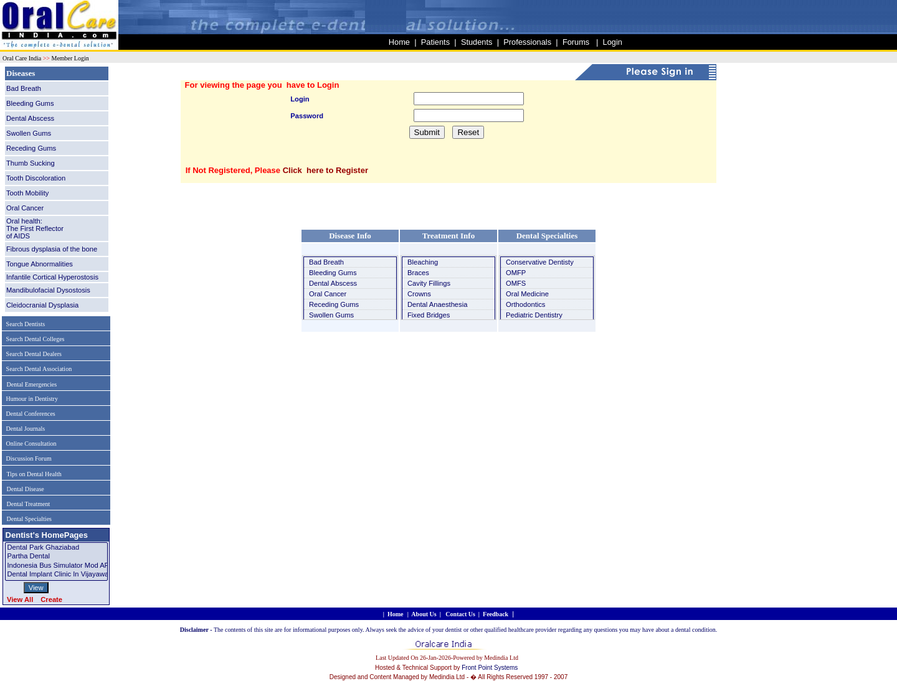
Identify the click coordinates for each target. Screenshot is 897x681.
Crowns (419, 294)
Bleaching (422, 262)
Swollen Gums (28, 133)
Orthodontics (525, 304)
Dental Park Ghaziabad (56, 547)
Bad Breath (23, 88)
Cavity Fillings (428, 283)
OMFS (516, 283)
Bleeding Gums (30, 103)
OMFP (516, 272)
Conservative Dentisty (540, 262)
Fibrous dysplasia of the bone (51, 249)
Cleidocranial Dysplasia (42, 305)
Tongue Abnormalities (39, 264)
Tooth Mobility (27, 193)
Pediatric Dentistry (534, 315)
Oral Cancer (25, 208)
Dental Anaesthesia (437, 304)
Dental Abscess (30, 118)
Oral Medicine (527, 294)
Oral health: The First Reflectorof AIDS (35, 228)
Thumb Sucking (30, 163)
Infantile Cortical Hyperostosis (52, 277)
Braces (418, 272)
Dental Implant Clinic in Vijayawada (56, 574)
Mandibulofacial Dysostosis (48, 290)
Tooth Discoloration (35, 178)
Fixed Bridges (428, 315)
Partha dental (56, 556)
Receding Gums (31, 148)
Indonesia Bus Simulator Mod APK (56, 565)
